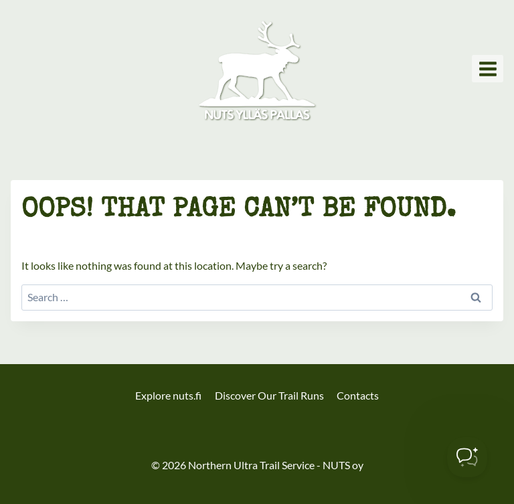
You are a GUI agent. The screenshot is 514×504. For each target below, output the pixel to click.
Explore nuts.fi (168, 395)
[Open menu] (487, 68)
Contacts (358, 395)
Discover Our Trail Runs (269, 395)
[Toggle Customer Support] (467, 457)
